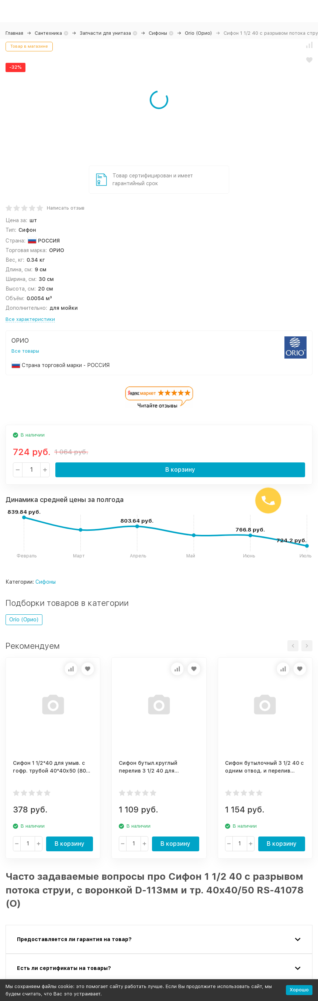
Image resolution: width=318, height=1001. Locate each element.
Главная (14, 33)
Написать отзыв (65, 208)
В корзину (180, 469)
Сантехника (48, 33)
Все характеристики (30, 319)
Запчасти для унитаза (105, 33)
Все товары (25, 351)
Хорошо (299, 989)
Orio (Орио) (198, 33)
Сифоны (158, 33)
